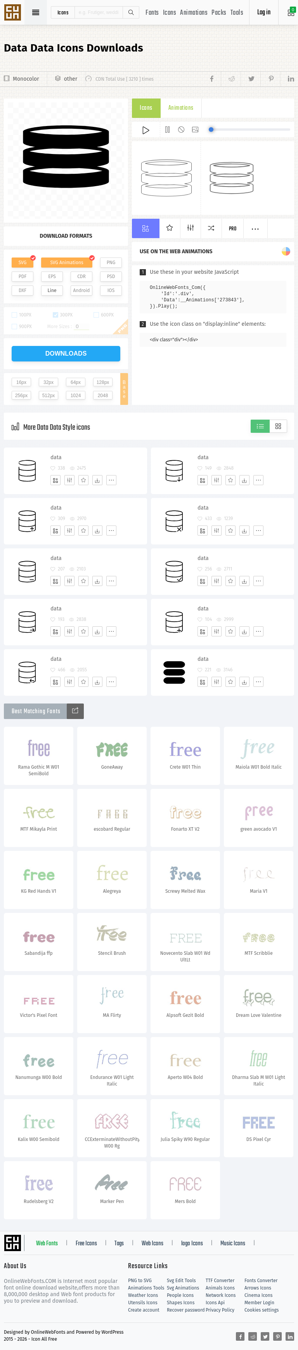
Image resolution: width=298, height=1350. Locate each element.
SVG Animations (66, 262)
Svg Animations (183, 1288)
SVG (22, 262)
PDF (23, 276)
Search (131, 12)
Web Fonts (47, 1244)
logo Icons (192, 1244)
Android (81, 290)
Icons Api (215, 1302)
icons (63, 12)
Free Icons (86, 1244)
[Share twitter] (250, 79)
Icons (170, 13)
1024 (76, 395)
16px (21, 382)
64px (76, 382)
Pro (233, 229)
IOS (110, 290)
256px (21, 395)
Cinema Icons (258, 1295)
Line (52, 290)
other (70, 79)
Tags (119, 1244)
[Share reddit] (231, 79)
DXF (22, 290)
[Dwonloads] (97, 480)
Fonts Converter (260, 1280)
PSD (111, 276)
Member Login (259, 1302)
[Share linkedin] (287, 79)
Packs (219, 13)
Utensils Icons (143, 1302)
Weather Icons (143, 1295)
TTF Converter (220, 1280)
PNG (111, 262)
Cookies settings (261, 1310)
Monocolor (26, 79)
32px (48, 382)
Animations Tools (146, 1288)
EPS (52, 276)
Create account (143, 1310)
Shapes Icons (180, 1302)
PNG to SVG (140, 1280)
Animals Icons (220, 1288)
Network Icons (221, 1295)
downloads (66, 353)
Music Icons (232, 1244)
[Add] (55, 480)
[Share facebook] (214, 79)
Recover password (186, 1310)
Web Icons (152, 1244)
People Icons (180, 1295)
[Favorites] (83, 480)
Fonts (152, 13)
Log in (263, 12)
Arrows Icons (257, 1288)
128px (103, 382)
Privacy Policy (220, 1310)
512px (48, 395)
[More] (111, 480)
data (56, 457)
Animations (194, 13)
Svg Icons (13, 13)
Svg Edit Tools (181, 1280)
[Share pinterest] (270, 79)
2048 (103, 395)
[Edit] (69, 480)
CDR (81, 276)
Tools (237, 13)
